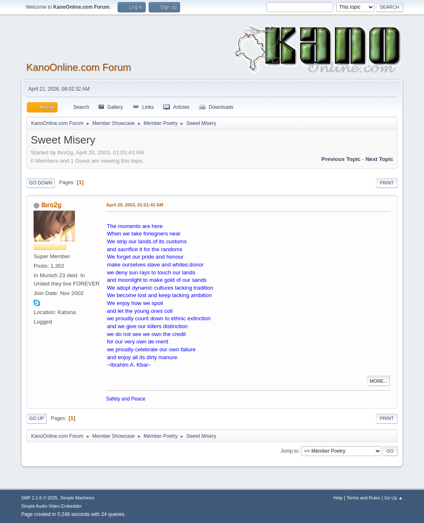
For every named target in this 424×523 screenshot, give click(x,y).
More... (379, 381)
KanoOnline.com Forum (78, 67)
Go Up (36, 418)
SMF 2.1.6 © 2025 (39, 497)
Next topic (379, 159)
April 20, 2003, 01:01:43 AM (134, 204)
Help (337, 497)
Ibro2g (51, 205)
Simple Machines (77, 497)
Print (387, 182)
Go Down (40, 182)
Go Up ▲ (393, 497)
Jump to (290, 450)
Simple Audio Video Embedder (51, 506)
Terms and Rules (363, 497)
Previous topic (341, 159)
